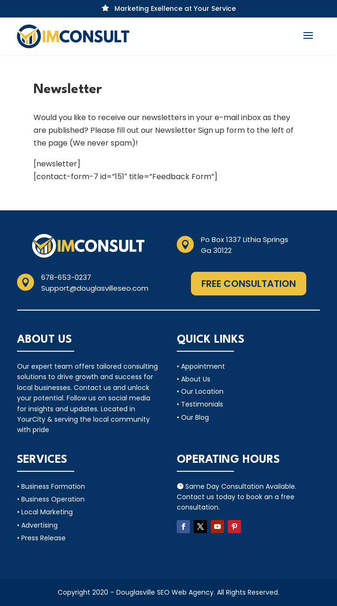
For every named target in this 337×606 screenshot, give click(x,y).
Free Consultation (248, 283)
